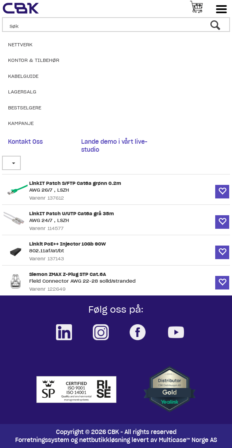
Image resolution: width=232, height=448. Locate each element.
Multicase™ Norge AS (188, 440)
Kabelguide (23, 76)
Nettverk (20, 45)
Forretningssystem (42, 440)
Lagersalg (22, 92)
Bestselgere (24, 108)
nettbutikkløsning (104, 440)
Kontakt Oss (25, 141)
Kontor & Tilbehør (33, 60)
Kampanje (21, 123)
